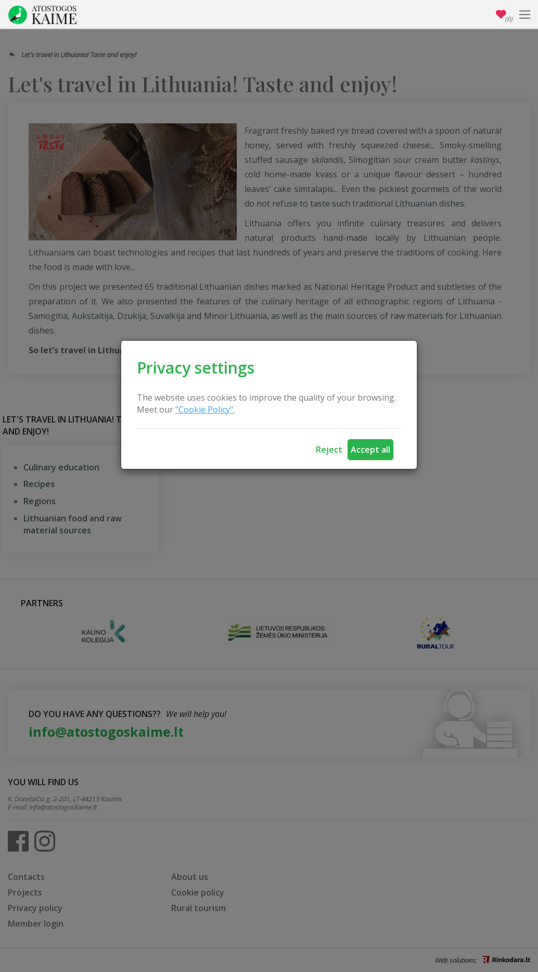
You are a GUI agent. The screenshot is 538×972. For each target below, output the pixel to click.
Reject (329, 449)
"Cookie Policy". (205, 409)
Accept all (370, 449)
